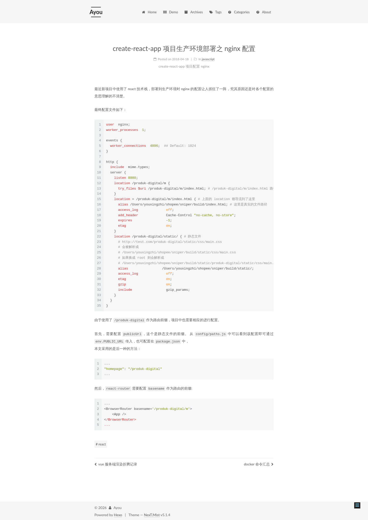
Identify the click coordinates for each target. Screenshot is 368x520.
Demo (170, 12)
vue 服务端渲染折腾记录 (115, 463)
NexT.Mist (152, 514)
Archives (193, 12)
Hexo (118, 514)
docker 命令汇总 (259, 463)
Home (149, 12)
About (263, 12)
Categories (239, 12)
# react (101, 443)
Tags (215, 12)
